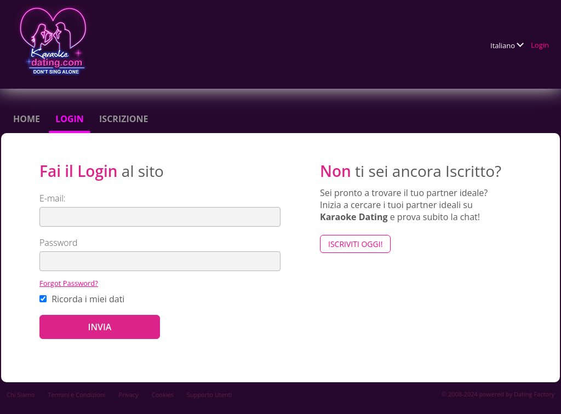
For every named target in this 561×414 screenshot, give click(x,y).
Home (26, 119)
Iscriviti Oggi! (355, 244)
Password (58, 243)
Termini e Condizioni (76, 394)
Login (540, 45)
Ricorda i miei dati (81, 299)
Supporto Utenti (209, 394)
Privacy (128, 394)
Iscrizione (123, 119)
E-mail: (52, 198)
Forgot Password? (68, 283)
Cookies (163, 394)
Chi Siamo (21, 394)
